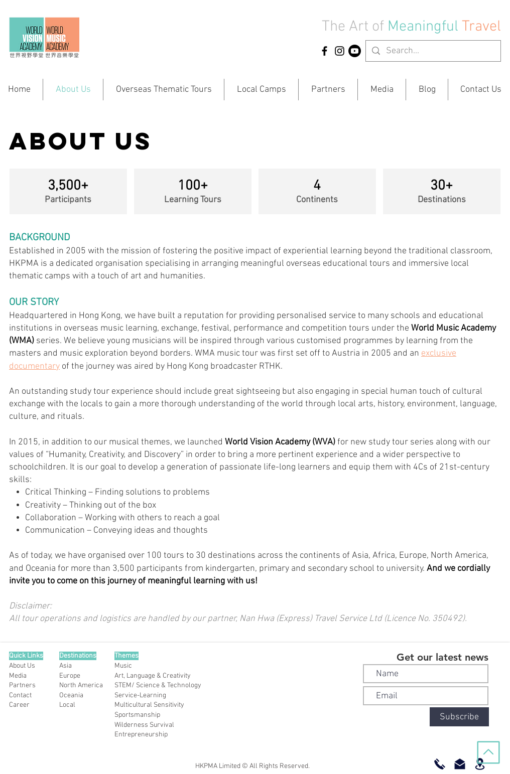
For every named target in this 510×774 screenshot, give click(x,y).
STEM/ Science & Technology (157, 685)
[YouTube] (354, 51)
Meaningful (425, 27)
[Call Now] (439, 763)
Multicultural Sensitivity (149, 705)
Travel (481, 27)
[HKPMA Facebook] (324, 51)
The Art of (353, 27)
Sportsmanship (137, 715)
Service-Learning (140, 695)
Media (18, 676)
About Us (22, 666)
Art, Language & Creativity (152, 676)
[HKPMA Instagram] (339, 51)
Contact (20, 695)
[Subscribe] (459, 716)
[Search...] (432, 51)
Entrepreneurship (141, 734)
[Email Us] (459, 763)
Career (19, 705)
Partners (22, 685)
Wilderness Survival (144, 725)
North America (81, 685)
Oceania (71, 695)
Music (123, 666)
